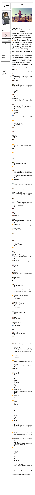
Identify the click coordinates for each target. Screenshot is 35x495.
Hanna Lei (15, 179)
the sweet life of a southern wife (17, 304)
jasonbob (15, 451)
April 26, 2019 (17, 420)
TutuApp (14, 416)
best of (3, 56)
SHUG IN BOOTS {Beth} (16, 254)
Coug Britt (15, 272)
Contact (6, 35)
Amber (14, 84)
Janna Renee (15, 325)
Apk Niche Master (15, 389)
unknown (15, 420)
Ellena (14, 442)
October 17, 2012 (18, 347)
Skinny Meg (3, 74)
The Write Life (3, 63)
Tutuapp (15, 415)
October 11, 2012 (17, 80)
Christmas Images (15, 392)
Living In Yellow (3, 71)
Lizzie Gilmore (15, 437)
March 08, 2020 (18, 437)
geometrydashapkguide (24, 391)
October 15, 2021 (21, 464)
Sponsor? (6, 34)
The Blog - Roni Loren (4, 64)
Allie (14, 264)
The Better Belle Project (16, 280)
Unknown (15, 247)
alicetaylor (15, 395)
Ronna (14, 215)
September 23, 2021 (19, 460)
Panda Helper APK (15, 417)
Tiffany (14, 260)
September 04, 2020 (18, 447)
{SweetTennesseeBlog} (16, 123)
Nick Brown (15, 447)
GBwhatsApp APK (16, 460)
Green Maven (15, 294)
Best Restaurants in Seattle (22, 444)
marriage (4, 57)
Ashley (14, 219)
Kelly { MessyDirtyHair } (16, 192)
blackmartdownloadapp (30, 391)
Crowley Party (3, 72)
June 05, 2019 (17, 424)
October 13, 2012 (18, 325)
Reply (14, 78)
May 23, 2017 (17, 380)
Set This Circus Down (4, 73)
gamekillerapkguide (20, 391)
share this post (30, 71)
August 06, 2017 (19, 389)
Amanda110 (15, 224)
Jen (14, 90)
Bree (14, 332)
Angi (14, 201)
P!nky (14, 135)
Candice (15, 317)
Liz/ (14, 110)
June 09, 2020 (16, 442)
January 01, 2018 (17, 395)
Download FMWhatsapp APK (17, 464)
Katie (14, 98)
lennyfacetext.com (15, 397)
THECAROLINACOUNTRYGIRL (17, 228)
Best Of (6, 36)
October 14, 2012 (16, 332)
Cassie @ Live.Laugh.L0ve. (16, 276)
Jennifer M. (15, 347)
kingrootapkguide (15, 391)
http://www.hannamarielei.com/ (21, 180)
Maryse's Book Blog (4, 62)
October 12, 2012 (18, 294)
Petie (14, 368)
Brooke (14, 80)
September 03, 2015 (17, 368)
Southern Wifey (15, 302)
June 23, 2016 (18, 376)
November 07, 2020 (18, 451)
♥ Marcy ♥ (15, 166)
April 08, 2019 (17, 415)
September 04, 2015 (17, 372)
